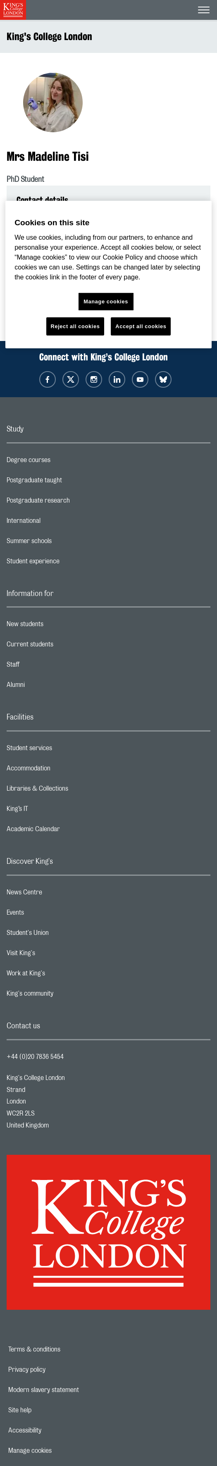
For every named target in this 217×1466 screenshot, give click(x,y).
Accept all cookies (140, 326)
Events (48, 914)
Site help (48, 1410)
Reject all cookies (75, 326)
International (56, 522)
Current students (63, 646)
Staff (46, 666)
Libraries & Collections (70, 790)
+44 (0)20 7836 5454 (35, 1057)
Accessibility (53, 1430)
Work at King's (59, 975)
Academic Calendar (66, 831)
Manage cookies (58, 1450)
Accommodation (61, 770)
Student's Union (60, 935)
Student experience (66, 563)
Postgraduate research (71, 502)
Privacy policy (55, 1369)
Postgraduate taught (67, 482)
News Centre (57, 894)
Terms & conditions (62, 1349)
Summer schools (62, 543)
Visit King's (54, 955)
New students (58, 626)
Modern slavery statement (72, 1390)
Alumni (49, 687)
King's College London (49, 36)
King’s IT (50, 811)
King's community (63, 995)
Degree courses (61, 462)
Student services (62, 750)
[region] (108, 274)
